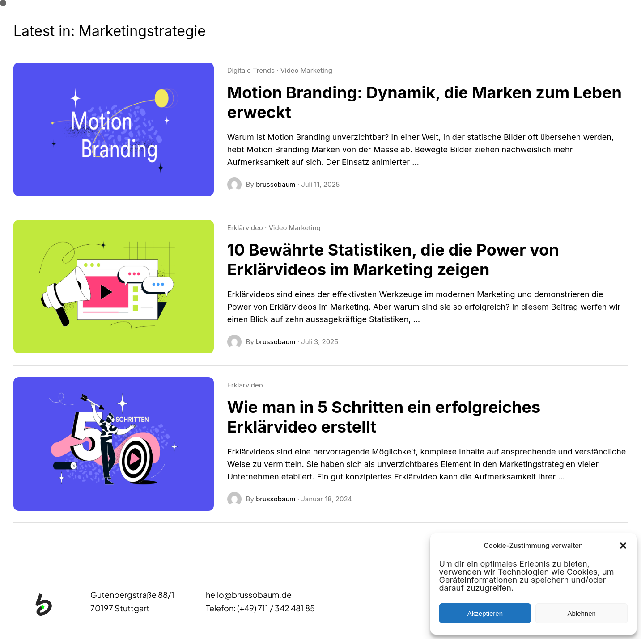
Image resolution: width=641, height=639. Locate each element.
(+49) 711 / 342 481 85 (276, 608)
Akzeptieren (485, 613)
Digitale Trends (251, 70)
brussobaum (275, 184)
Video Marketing (306, 70)
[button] (623, 545)
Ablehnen (581, 613)
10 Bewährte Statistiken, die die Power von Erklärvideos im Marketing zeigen (393, 259)
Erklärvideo (245, 227)
